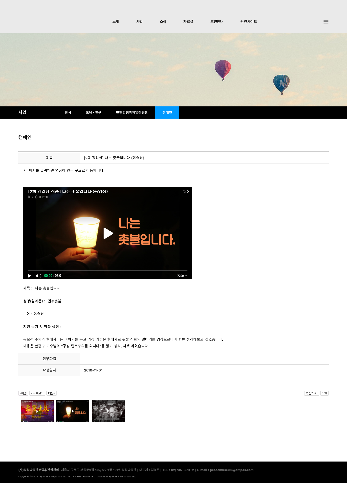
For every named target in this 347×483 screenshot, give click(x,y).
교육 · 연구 (93, 112)
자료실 (188, 22)
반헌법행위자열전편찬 (132, 112)
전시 (68, 112)
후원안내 (217, 22)
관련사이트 (248, 22)
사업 (139, 22)
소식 (163, 22)
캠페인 (167, 112)
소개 (115, 22)
